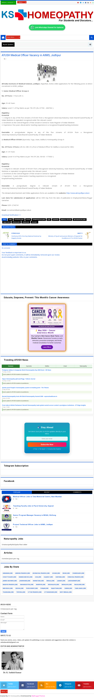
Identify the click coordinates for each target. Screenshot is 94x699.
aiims (10, 219)
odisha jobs (19, 588)
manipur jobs (40, 584)
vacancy (34, 222)
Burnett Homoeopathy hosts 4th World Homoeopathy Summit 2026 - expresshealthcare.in (29, 396)
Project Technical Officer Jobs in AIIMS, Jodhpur (33, 524)
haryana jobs (60, 577)
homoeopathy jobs (39, 219)
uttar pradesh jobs (35, 592)
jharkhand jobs (24, 581)
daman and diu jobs (25, 577)
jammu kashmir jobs (10, 581)
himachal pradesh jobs (76, 577)
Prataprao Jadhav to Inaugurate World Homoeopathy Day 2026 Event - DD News (26, 370)
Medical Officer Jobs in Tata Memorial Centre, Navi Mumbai (37, 496)
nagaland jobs (79, 584)
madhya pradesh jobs (10, 584)
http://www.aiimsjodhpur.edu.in (77, 193)
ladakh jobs (61, 581)
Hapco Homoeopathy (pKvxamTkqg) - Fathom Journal (18, 379)
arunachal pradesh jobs (41, 573)
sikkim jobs (68, 588)
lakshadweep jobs (74, 581)
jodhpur (55, 219)
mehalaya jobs (67, 584)
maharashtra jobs (26, 584)
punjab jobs (44, 588)
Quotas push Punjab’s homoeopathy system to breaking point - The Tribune (25, 387)
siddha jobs (16, 222)
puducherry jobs (32, 588)
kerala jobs (50, 581)
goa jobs (38, 577)
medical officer (66, 219)
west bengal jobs (66, 592)
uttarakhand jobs (50, 592)
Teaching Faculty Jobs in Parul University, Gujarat (33, 506)
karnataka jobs (38, 581)
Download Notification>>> (11, 215)
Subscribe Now (47, 444)
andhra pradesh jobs (22, 573)
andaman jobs (8, 573)
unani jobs (26, 222)
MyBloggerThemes (38, 696)
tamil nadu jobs (80, 588)
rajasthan (6, 222)
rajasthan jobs (56, 588)
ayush (28, 219)
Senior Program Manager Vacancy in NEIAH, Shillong (34, 515)
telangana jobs (8, 592)
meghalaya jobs (53, 584)
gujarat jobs (48, 577)
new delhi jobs (8, 588)
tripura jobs (20, 592)
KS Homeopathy (14, 696)
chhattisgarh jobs (9, 577)
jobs (49, 219)
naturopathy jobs (79, 219)
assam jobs (56, 573)
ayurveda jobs (19, 219)
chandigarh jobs (78, 573)
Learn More (47, 347)
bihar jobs (66, 573)
